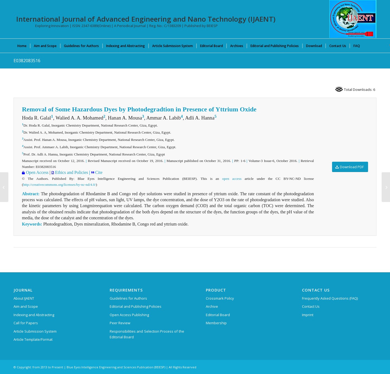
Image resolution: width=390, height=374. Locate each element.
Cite (98, 172)
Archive (212, 306)
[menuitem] (22, 45)
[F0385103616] (386, 187)
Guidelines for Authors (128, 298)
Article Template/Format (33, 339)
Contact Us (311, 306)
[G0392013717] (4, 187)
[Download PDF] (350, 167)
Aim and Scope (26, 306)
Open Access (36, 172)
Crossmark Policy (220, 298)
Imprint (307, 314)
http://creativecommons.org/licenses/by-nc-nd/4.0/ (59, 185)
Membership (216, 322)
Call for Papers (26, 322)
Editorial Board (218, 314)
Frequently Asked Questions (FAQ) (330, 298)
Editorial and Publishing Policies (135, 306)
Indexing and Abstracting (34, 314)
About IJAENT (24, 298)
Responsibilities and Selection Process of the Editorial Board (147, 334)
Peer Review (120, 322)
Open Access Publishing (129, 314)
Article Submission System (35, 331)
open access (231, 179)
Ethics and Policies (71, 172)
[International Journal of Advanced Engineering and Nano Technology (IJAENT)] (352, 19)
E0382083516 (27, 61)
